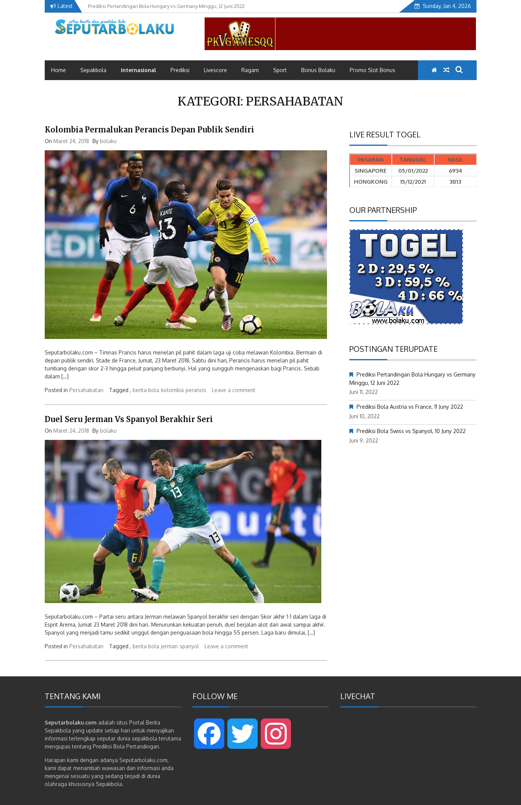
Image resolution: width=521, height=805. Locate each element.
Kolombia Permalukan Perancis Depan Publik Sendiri (149, 129)
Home (58, 70)
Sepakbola (93, 70)
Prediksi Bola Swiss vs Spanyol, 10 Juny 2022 (411, 431)
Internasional (138, 70)
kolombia (172, 390)
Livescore (215, 70)
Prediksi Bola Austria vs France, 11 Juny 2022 (410, 406)
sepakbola (144, 738)
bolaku (108, 141)
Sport (280, 70)
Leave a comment (233, 390)
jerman (169, 646)
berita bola (146, 390)
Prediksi (180, 70)
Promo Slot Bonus (372, 70)
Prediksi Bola (109, 746)
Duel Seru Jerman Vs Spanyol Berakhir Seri (129, 419)
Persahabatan (86, 390)
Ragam (250, 70)
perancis (196, 390)
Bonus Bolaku (318, 70)
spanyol (189, 646)
